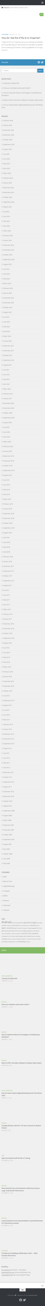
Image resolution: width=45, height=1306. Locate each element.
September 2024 (8, 202)
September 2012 (8, 744)
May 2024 (6, 221)
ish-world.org (6, 1270)
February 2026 (8, 120)
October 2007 (7, 835)
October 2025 (7, 140)
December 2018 (8, 514)
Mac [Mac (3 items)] (32, 931)
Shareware (6, 905)
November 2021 (8, 351)
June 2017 (6, 595)
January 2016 (7, 676)
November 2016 (8, 629)
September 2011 (8, 782)
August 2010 (7, 806)
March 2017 (7, 609)
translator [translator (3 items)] (38, 939)
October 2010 (7, 801)
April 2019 (6, 494)
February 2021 (8, 394)
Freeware (6, 891)
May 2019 (6, 490)
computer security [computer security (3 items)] (25, 925)
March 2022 (7, 336)
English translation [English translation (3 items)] (18, 928)
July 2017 (6, 590)
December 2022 (8, 298)
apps (5, 877)
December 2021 (8, 346)
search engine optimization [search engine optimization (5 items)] (23, 936)
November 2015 (8, 686)
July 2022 (6, 317)
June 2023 (6, 274)
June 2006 (6, 859)
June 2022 (6, 322)
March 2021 (7, 389)
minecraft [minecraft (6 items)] (23, 933)
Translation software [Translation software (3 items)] (31, 939)
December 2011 (8, 772)
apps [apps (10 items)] (34, 922)
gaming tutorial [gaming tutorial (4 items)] (13, 931)
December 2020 (8, 403)
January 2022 (7, 341)
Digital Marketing (8, 886)
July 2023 (6, 269)
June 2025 (6, 159)
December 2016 (8, 624)
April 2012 (6, 768)
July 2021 (6, 370)
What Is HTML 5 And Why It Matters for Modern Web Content (23, 100)
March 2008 (7, 820)
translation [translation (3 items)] (23, 939)
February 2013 (8, 724)
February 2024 (8, 236)
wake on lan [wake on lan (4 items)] (14, 941)
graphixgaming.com (8, 1272)
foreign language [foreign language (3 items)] (32, 928)
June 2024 (6, 216)
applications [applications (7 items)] (27, 923)
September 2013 (8, 700)
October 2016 (7, 633)
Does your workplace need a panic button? (17, 88)
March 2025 (7, 173)
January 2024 (7, 240)
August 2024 (7, 207)
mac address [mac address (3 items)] (36, 931)
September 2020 (8, 418)
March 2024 (7, 231)
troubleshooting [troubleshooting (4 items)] (6, 941)
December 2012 (8, 734)
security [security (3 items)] (33, 936)
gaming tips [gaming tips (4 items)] (5, 931)
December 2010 (8, 792)
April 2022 (6, 331)
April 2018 (6, 552)
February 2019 (8, 504)
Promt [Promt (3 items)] (9, 936)
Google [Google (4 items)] (24, 931)
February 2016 (8, 672)
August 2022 (7, 312)
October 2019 (7, 466)
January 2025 (7, 183)
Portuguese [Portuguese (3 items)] (4, 936)
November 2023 (8, 250)
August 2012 (7, 748)
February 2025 (8, 178)
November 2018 (8, 518)
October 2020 (7, 413)
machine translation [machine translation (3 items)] (6, 933)
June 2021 (6, 375)
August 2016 (7, 643)
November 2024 (8, 192)
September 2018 (8, 528)
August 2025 (7, 149)
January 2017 (7, 619)
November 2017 (8, 571)
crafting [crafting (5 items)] (32, 925)
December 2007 (8, 825)
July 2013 (6, 710)
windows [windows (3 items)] (28, 941)
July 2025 (6, 154)
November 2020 (8, 408)
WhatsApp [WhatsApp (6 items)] (21, 942)
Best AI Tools (7, 881)
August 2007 (7, 844)
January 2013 (7, 729)
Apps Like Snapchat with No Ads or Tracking (16, 1158)
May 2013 (6, 720)
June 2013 (6, 715)
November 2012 (8, 739)
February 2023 (8, 288)
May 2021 (6, 379)
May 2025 (6, 164)
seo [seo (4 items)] (37, 936)
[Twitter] (42, 62)
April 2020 (6, 437)
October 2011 (7, 777)
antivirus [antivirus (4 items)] (14, 922)
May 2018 (6, 547)
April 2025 (6, 168)
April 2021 (6, 384)
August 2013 (7, 705)
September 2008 (8, 811)
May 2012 (6, 763)
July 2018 (6, 537)
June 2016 (6, 653)
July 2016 (6, 648)
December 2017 (8, 566)
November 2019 (8, 461)
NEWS (5, 896)
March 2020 (7, 442)
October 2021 (7, 355)
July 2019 (6, 480)
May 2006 (6, 863)
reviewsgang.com (7, 1275)
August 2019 (7, 475)
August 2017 (7, 585)
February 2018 (8, 557)
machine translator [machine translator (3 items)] (15, 933)
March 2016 (7, 667)
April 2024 (6, 226)
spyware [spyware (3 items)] (14, 939)
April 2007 (6, 849)
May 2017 (6, 600)
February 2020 (8, 446)
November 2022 (8, 303)
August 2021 (7, 365)
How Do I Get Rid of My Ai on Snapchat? (21, 38)
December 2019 (8, 456)
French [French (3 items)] (40, 928)
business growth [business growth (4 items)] (15, 925)
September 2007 (8, 839)
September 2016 (8, 638)
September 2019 (8, 470)
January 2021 (7, 398)
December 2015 (8, 681)
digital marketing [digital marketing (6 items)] (7, 928)
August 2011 (7, 787)
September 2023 (8, 259)
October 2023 (7, 255)
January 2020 (7, 451)
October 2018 (7, 523)
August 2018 (7, 533)
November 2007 (8, 830)
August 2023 (7, 264)
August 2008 (7, 815)
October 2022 (7, 307)
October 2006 (7, 854)
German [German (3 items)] (20, 931)
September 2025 (8, 144)
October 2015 (7, 691)
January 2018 (7, 561)
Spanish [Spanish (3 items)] (9, 939)
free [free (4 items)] (37, 928)
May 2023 (6, 279)
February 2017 (8, 614)
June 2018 (6, 542)
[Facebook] (39, 62)
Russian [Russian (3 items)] (13, 936)
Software (5, 34)
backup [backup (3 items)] (8, 925)
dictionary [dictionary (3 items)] (37, 925)
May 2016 (6, 657)
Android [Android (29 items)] (6, 922)
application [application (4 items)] (20, 922)
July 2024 (6, 212)
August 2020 (7, 422)
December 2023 (8, 245)
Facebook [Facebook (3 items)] (25, 928)
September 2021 (8, 360)
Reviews (6, 901)
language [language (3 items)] (28, 931)
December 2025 (8, 130)
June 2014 (6, 696)
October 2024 (7, 197)
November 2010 (8, 796)
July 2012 (6, 753)
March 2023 (7, 283)
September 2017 (8, 581)
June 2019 (6, 485)
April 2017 (6, 605)
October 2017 (7, 576)
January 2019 (7, 509)
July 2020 (6, 427)
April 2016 (6, 662)
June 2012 (6, 758)
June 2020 (6, 432)
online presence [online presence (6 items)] (32, 933)
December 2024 (8, 188)
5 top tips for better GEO (11, 83)
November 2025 (8, 135)
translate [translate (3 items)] (18, 939)
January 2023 (7, 293)
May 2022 (6, 327)
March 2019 (7, 499)
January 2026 (7, 125)
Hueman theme (32, 1295)
